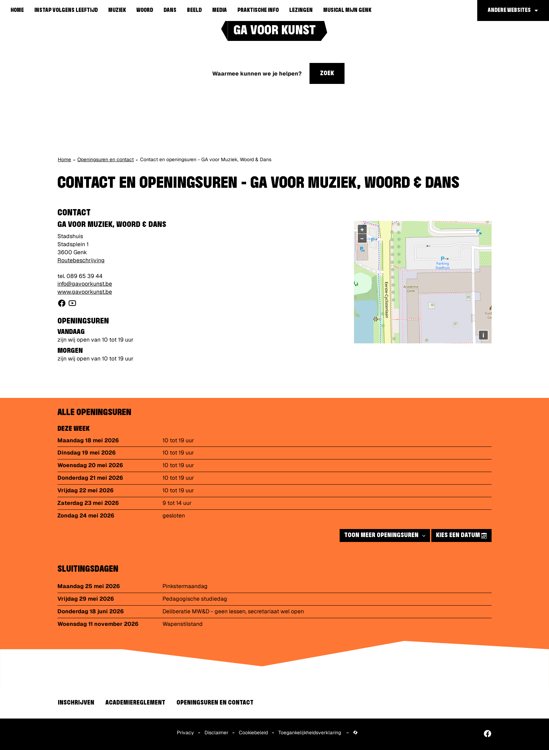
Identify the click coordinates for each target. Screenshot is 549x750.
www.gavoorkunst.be (84, 291)
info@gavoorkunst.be (84, 283)
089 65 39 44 (85, 276)
